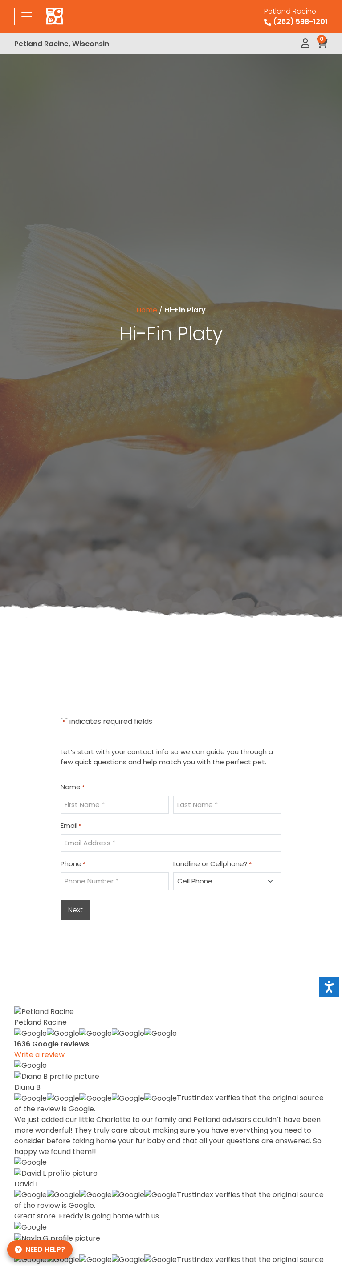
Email (71, 826)
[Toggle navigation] (26, 16)
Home (146, 310)
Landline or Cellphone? (212, 864)
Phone (73, 864)
